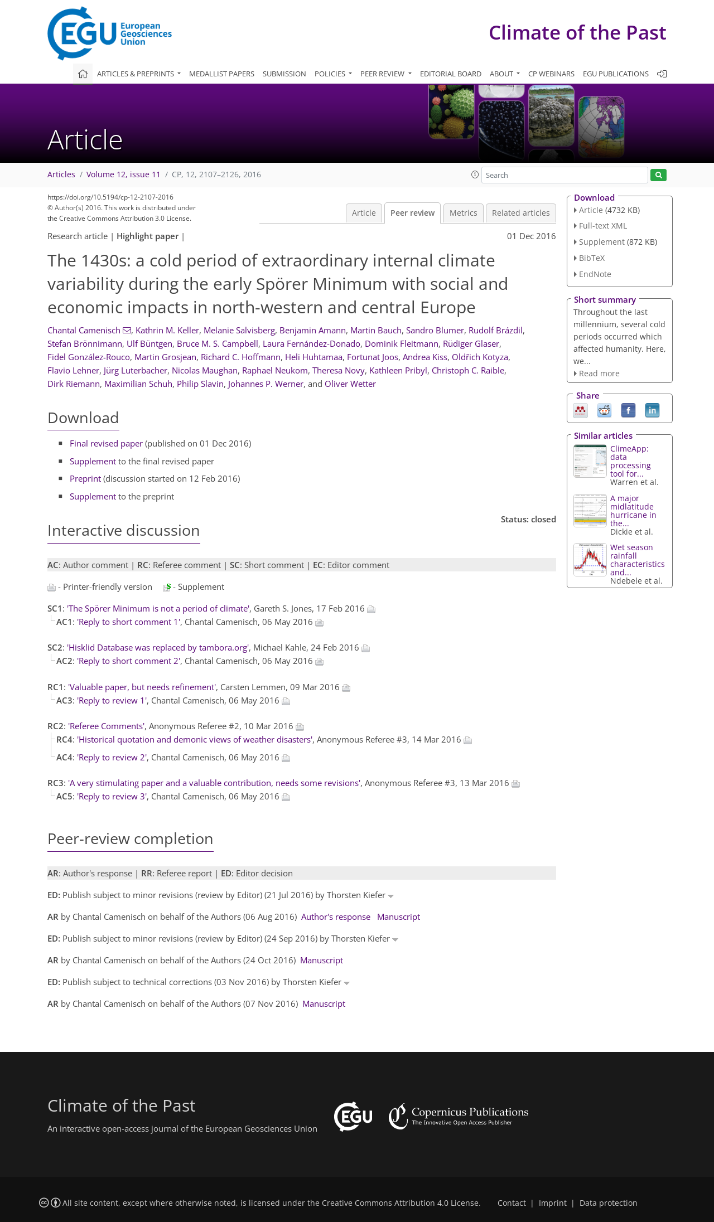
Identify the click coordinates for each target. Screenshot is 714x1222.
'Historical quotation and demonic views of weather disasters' (194, 739)
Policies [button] (331, 74)
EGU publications (616, 74)
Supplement (93, 461)
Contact (512, 1203)
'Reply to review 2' (112, 757)
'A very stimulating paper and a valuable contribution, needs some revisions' (214, 782)
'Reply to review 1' (112, 700)
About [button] (502, 74)
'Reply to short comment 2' (128, 660)
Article (364, 213)
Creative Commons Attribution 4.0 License (400, 1203)
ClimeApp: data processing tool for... (630, 461)
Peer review (412, 213)
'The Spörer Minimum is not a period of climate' (158, 608)
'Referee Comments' (106, 725)
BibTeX (592, 258)
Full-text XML (603, 225)
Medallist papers (221, 74)
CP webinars (551, 74)
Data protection (609, 1203)
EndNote (595, 274)
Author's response (335, 916)
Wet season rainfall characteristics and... (637, 560)
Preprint (85, 478)
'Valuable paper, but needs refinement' (142, 686)
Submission (284, 74)
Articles (61, 174)
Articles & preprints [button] (136, 74)
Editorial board (450, 74)
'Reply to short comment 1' (128, 621)
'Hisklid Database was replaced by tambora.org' (158, 647)
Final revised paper (106, 443)
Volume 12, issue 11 (123, 174)
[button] (475, 174)
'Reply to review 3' (112, 796)
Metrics (463, 213)
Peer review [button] (383, 74)
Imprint (553, 1203)
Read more (599, 373)
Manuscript (398, 916)
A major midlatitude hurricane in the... (633, 510)
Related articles (521, 213)
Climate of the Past (578, 32)
